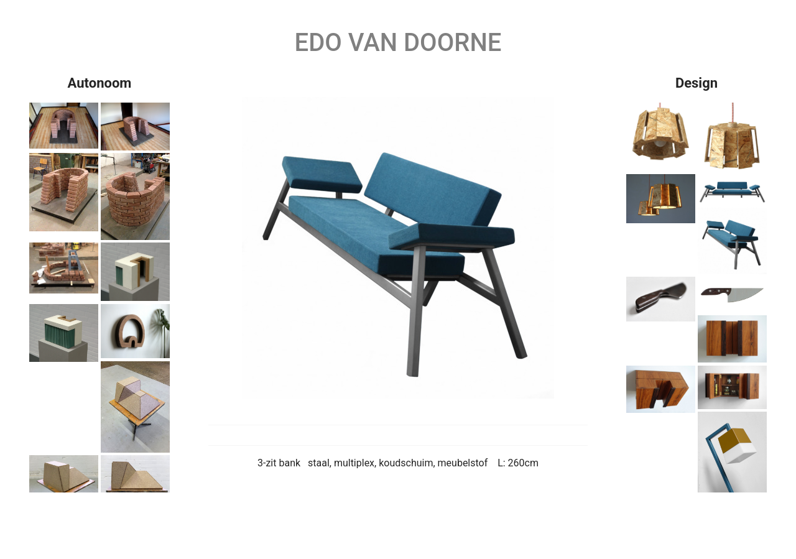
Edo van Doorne (398, 42)
